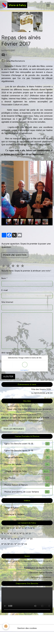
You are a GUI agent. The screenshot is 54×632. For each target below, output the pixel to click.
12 (23, 533)
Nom (3, 278)
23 (18, 544)
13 (30, 533)
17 (24, 538)
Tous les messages (13, 429)
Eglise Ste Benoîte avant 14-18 (27, 443)
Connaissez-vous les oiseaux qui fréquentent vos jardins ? (26, 562)
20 (31, 538)
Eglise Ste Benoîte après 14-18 (27, 450)
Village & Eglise (11, 507)
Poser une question (14, 254)
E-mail (4, 290)
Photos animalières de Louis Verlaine (27, 491)
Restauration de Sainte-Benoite (38, 568)
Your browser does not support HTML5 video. (27, 600)
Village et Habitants (27, 457)
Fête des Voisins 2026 (41, 389)
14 (5, 538)
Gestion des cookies (27, 628)
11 (17, 533)
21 (5, 544)
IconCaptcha (24, 370)
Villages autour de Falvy (27, 471)
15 (11, 538)
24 (25, 544)
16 (18, 538)
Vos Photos (27, 478)
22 (11, 544)
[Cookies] (6, 626)
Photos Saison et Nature (27, 485)
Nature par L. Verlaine (14, 514)
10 (11, 533)
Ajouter (8, 376)
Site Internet (7, 302)
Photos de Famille (27, 464)
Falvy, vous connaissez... (42, 577)
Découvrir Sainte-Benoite (41, 572)
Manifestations (18, 61)
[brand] (14, 5)
